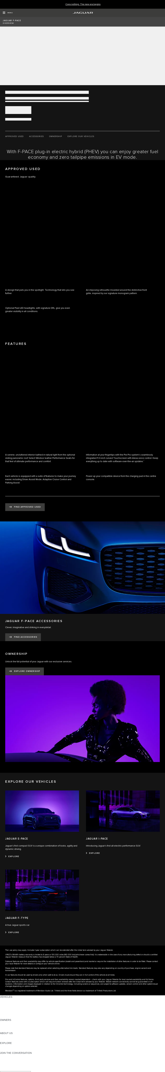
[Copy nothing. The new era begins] (83, 4)
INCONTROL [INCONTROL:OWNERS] (7, 1026)
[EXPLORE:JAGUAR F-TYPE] (12, 932)
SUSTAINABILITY (10, 1039)
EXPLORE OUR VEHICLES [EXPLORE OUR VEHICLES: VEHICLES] (15, 1003)
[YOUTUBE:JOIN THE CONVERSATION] (7, 1062)
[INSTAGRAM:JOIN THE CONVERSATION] (8, 1056)
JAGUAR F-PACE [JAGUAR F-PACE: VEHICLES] (10, 1000)
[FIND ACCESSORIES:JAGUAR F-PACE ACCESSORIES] (23, 637)
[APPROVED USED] (14, 136)
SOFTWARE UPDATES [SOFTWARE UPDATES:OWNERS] (13, 1029)
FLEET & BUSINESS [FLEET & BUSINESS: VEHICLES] (11, 1010)
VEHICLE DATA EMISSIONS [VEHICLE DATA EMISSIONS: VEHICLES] (16, 1013)
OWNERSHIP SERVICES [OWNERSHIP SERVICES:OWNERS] (14, 1023)
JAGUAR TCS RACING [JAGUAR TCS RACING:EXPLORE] (13, 1046)
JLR (2, 1036)
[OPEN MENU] (7, 13)
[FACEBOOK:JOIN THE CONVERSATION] (8, 1066)
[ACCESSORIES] (36, 136)
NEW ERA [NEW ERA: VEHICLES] (6, 1016)
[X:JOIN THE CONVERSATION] (2, 1069)
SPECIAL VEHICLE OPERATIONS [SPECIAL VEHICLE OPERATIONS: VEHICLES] (19, 1006)
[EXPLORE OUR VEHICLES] (81, 136)
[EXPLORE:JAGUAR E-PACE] (12, 856)
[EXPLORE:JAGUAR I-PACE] (93, 853)
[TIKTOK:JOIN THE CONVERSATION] (6, 1059)
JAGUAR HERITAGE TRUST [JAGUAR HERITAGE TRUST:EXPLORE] (16, 1049)
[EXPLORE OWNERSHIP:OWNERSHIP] (24, 671)
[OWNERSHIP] (55, 136)
